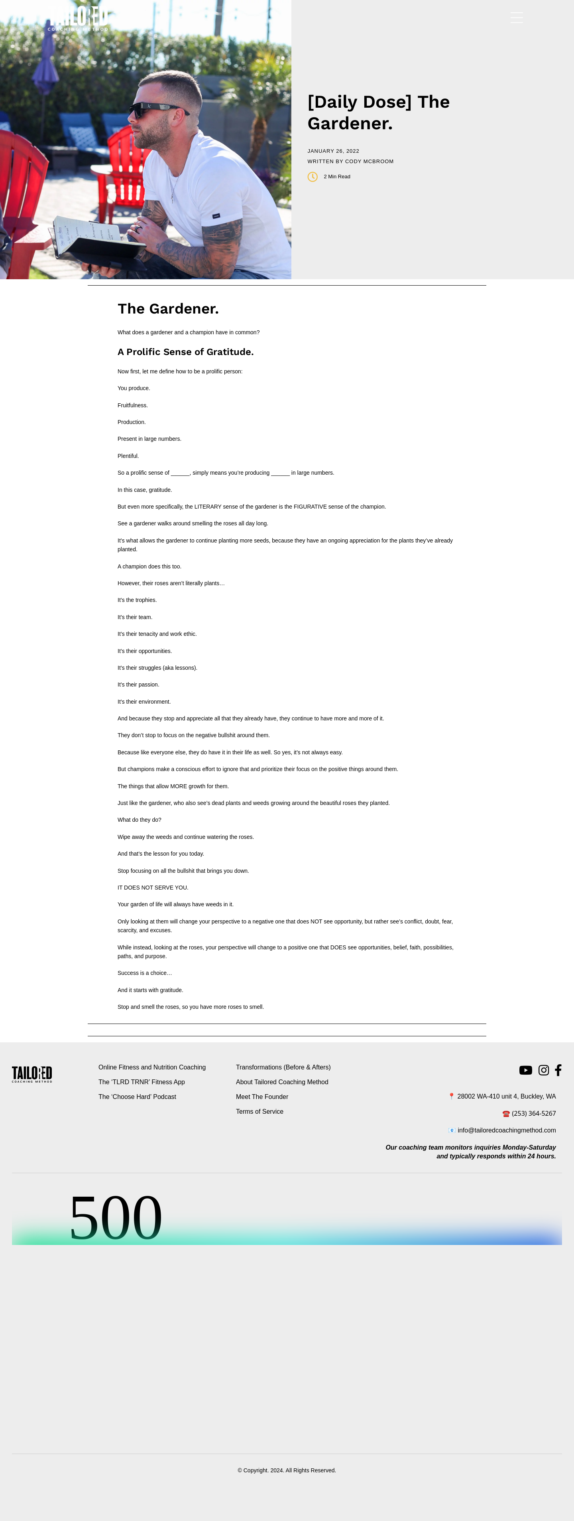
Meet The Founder (262, 1096)
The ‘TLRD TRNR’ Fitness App (141, 1082)
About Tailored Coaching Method (282, 1082)
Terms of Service (259, 1111)
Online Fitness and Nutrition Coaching (152, 1067)
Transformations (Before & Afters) (283, 1067)
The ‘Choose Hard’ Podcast (137, 1096)
